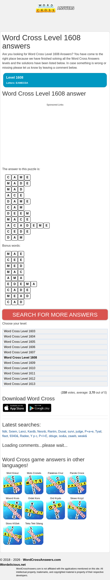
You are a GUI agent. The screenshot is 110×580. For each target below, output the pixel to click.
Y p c (33, 436)
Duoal (62, 431)
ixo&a (62, 436)
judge (79, 431)
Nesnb (41, 431)
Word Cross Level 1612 (19, 378)
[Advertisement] (55, 134)
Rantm (52, 431)
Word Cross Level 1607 (19, 352)
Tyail (98, 431)
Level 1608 (17, 80)
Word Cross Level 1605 (19, 341)
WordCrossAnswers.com (42, 560)
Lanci (22, 431)
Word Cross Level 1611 (19, 373)
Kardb (32, 431)
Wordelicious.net (13, 564)
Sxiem (13, 431)
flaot (5, 436)
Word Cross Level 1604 (19, 336)
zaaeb (72, 436)
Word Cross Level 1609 (19, 362)
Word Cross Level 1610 (19, 368)
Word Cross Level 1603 (19, 331)
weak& (82, 436)
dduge (53, 436)
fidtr (4, 431)
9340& (14, 436)
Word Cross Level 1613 (19, 383)
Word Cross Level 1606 (19, 347)
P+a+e (89, 431)
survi (71, 431)
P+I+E (43, 436)
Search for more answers (54, 315)
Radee (24, 436)
